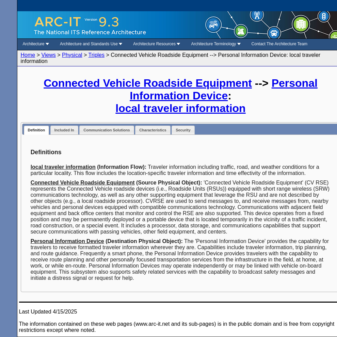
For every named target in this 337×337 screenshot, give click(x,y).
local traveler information (180, 108)
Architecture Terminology (215, 44)
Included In (64, 130)
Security (183, 130)
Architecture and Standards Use (91, 44)
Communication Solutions (106, 130)
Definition (36, 130)
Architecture (36, 44)
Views (48, 55)
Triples (97, 55)
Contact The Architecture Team (279, 44)
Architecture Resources (156, 44)
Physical (72, 55)
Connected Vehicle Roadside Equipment (148, 83)
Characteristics (152, 130)
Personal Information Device (224, 89)
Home (28, 55)
